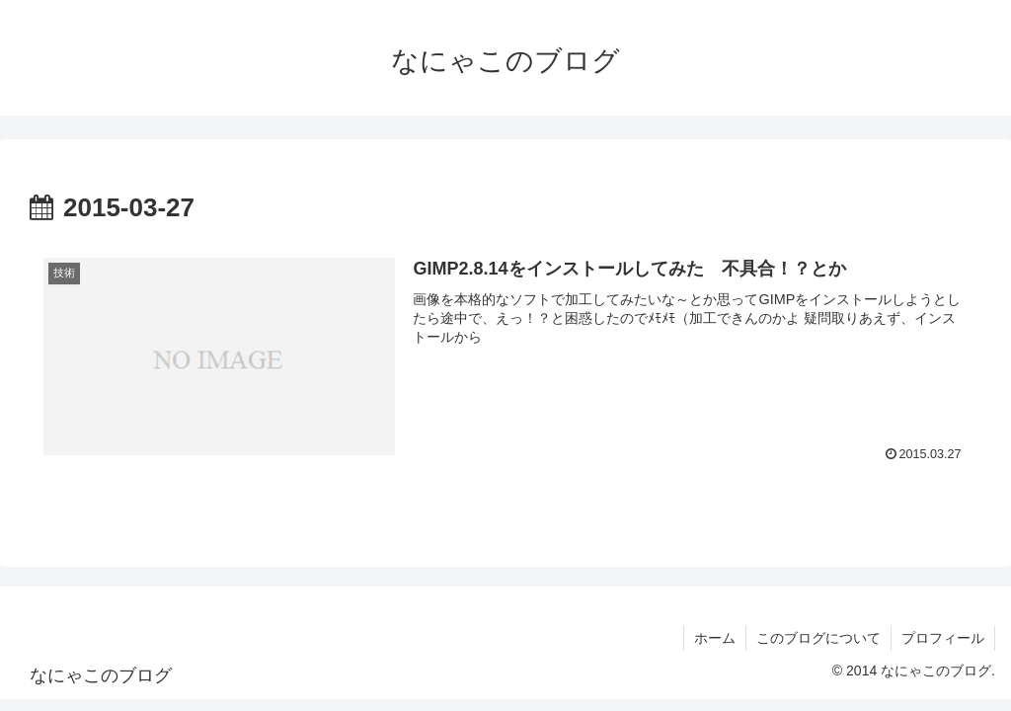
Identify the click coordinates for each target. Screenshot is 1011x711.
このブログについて (818, 638)
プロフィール (942, 638)
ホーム (715, 638)
